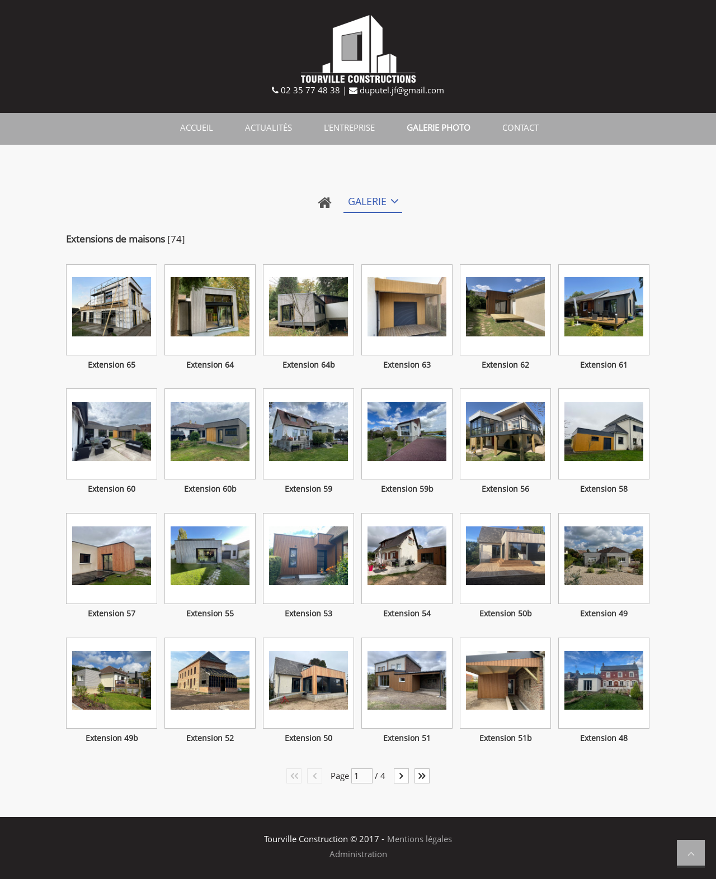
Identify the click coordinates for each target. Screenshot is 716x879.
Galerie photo (438, 127)
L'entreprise (349, 127)
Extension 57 (111, 614)
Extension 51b (505, 738)
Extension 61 (604, 365)
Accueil (196, 127)
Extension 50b (505, 614)
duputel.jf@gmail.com (400, 90)
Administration (358, 853)
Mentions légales (419, 838)
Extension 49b (112, 738)
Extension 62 (505, 365)
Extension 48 (604, 738)
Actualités (268, 127)
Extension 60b (210, 489)
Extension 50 (308, 738)
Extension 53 (308, 614)
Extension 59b (407, 489)
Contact (520, 127)
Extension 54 (407, 614)
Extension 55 (210, 614)
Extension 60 (111, 489)
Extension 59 (308, 489)
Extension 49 (604, 614)
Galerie (367, 201)
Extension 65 (111, 365)
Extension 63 (407, 365)
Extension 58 (604, 489)
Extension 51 (407, 738)
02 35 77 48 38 (309, 90)
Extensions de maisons (115, 238)
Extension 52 (210, 738)
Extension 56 (505, 489)
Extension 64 (210, 365)
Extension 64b (308, 365)
